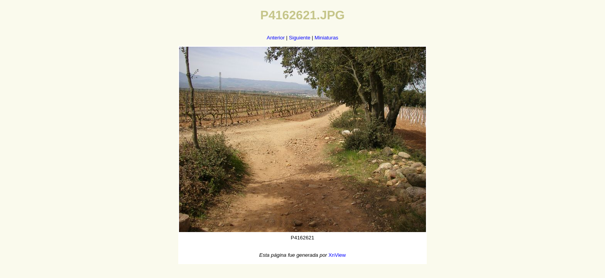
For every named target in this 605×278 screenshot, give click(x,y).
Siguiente (300, 38)
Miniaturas (326, 38)
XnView (337, 255)
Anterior (276, 38)
